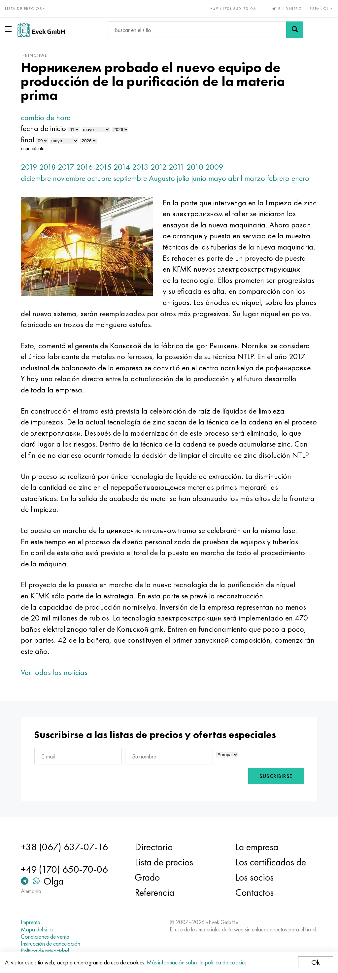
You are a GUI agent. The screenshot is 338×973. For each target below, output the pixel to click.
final (27, 139)
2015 (103, 167)
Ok (315, 962)
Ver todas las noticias (54, 672)
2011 (177, 167)
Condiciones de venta (45, 936)
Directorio (154, 847)
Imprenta (30, 922)
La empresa (256, 847)
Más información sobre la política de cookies (197, 962)
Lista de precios (164, 862)
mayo (217, 178)
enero (300, 178)
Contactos (254, 892)
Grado (147, 877)
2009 (214, 167)
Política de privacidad (45, 951)
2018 (47, 167)
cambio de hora (46, 117)
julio (183, 178)
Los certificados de (270, 862)
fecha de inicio (43, 128)
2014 (122, 167)
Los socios (254, 877)
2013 (140, 167)
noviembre (69, 178)
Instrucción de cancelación (50, 943)
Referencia (154, 892)
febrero (278, 178)
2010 (194, 167)
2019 (29, 167)
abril (235, 178)
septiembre (130, 178)
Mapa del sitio (37, 929)
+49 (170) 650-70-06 (233, 8)
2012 (159, 167)
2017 (66, 167)
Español (321, 8)
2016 (84, 167)
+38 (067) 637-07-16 (64, 847)
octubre (99, 178)
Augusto (162, 178)
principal (34, 55)
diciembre (36, 178)
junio (198, 178)
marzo (254, 178)
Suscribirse (276, 776)
